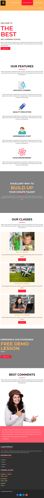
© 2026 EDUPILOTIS (6, 491)
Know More (22, 259)
